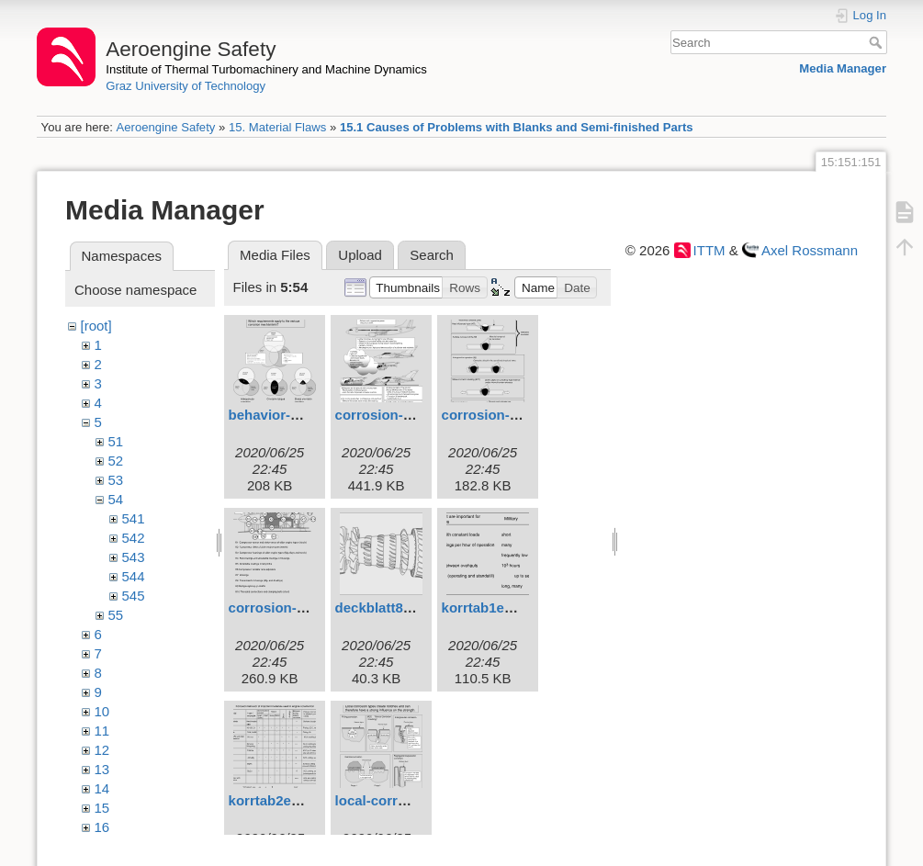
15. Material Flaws (277, 127)
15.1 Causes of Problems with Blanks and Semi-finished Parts (516, 127)
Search (877, 42)
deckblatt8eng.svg (395, 607)
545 (133, 595)
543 (133, 557)
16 (102, 827)
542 (133, 537)
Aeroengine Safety (165, 127)
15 (102, 807)
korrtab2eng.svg (282, 800)
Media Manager (842, 68)
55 (116, 615)
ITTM (709, 250)
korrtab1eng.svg (495, 607)
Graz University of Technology (185, 86)
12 (102, 750)
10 (102, 711)
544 (133, 576)
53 (116, 480)
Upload (360, 255)
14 (102, 788)
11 (102, 730)
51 (116, 441)
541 (133, 518)
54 (116, 499)
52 (116, 460)
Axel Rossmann (809, 250)
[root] (96, 325)
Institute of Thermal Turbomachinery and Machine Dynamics (266, 69)
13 (102, 769)
